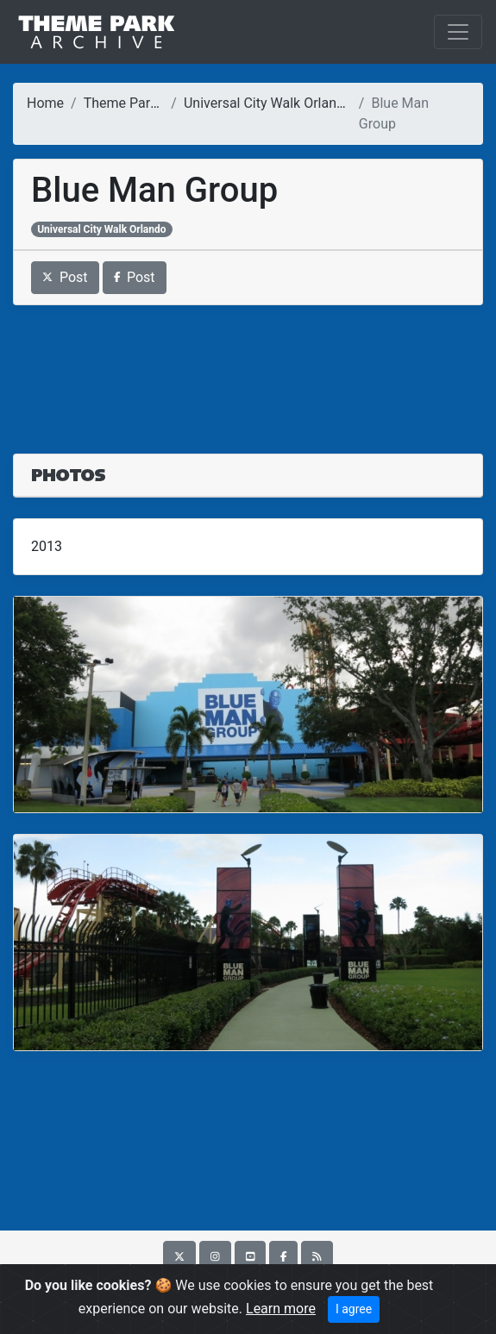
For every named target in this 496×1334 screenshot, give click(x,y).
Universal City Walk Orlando (268, 103)
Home (45, 103)
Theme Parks (124, 103)
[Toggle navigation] (458, 32)
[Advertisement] (248, 369)
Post (65, 277)
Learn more (281, 1308)
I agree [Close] (354, 1309)
